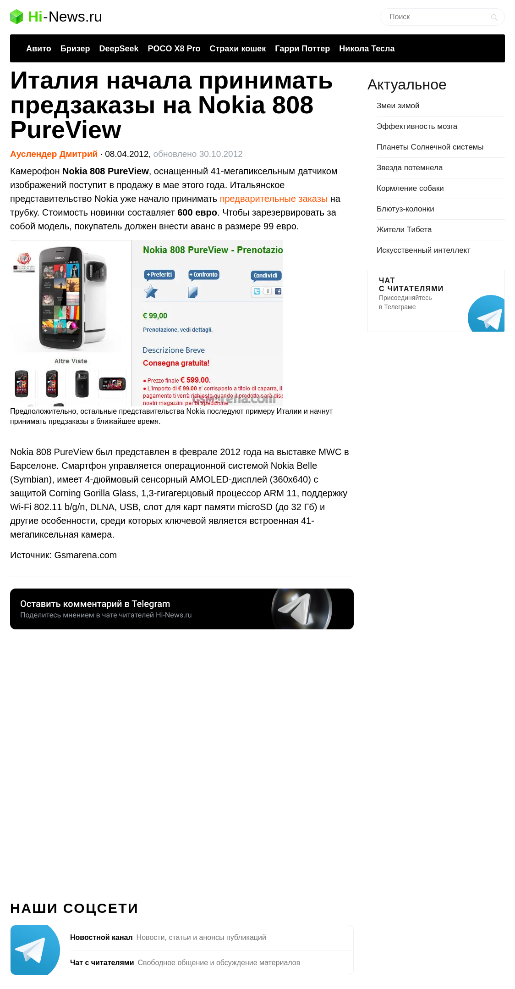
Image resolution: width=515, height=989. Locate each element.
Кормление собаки (410, 188)
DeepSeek (118, 48)
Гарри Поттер (302, 48)
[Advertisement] (182, 759)
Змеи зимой (398, 105)
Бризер (75, 48)
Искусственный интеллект (424, 250)
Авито (38, 48)
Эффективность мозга (417, 126)
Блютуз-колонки (405, 209)
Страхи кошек (238, 48)
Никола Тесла (366, 48)
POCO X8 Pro (174, 48)
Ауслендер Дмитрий (54, 154)
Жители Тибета (404, 229)
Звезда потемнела (410, 167)
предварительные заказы (274, 199)
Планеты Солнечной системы (430, 147)
